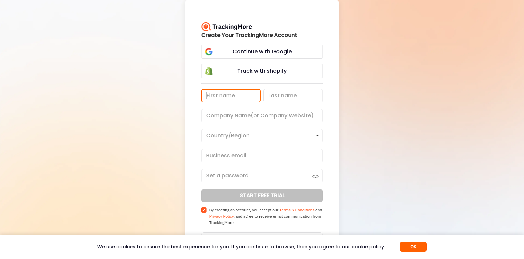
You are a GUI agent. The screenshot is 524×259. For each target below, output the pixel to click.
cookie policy (368, 246)
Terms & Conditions (296, 209)
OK (413, 247)
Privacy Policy (221, 216)
